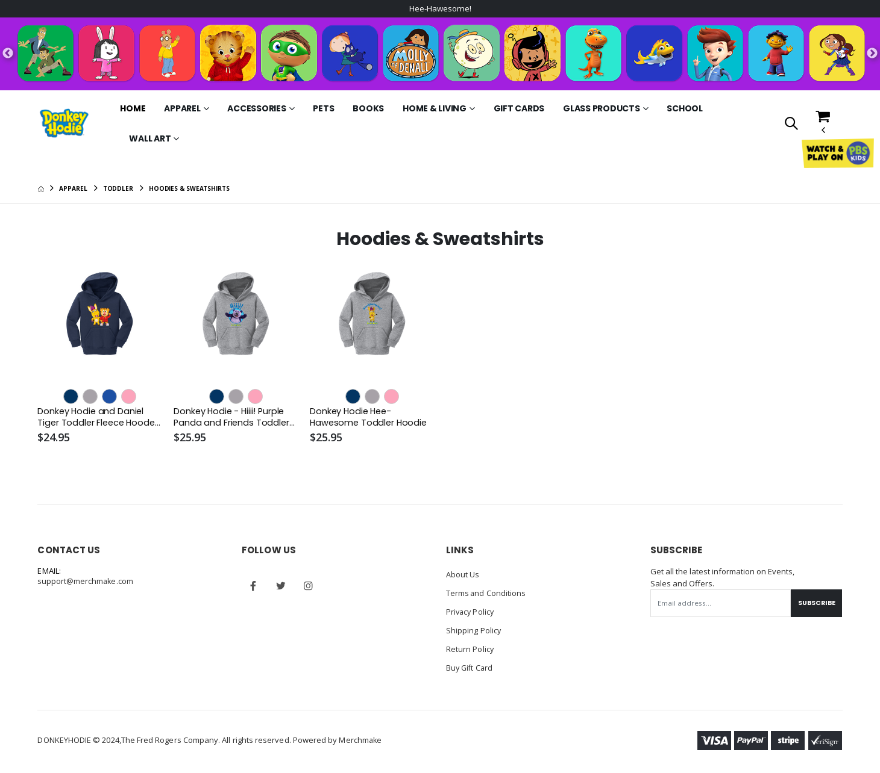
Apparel (182, 109)
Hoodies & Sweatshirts (189, 189)
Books (368, 109)
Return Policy (470, 647)
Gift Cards (519, 109)
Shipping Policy (473, 629)
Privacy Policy (471, 611)
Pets (323, 109)
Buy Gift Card (470, 665)
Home (132, 109)
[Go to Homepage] (64, 124)
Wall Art (150, 139)
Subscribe (815, 604)
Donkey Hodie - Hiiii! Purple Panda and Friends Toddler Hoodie (232, 418)
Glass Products (601, 109)
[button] (791, 125)
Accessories (256, 109)
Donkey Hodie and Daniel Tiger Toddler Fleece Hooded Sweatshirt (91, 418)
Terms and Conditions (486, 593)
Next (872, 54)
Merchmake (361, 738)
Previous (8, 54)
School (685, 109)
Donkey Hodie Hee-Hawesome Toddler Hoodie (370, 418)
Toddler (118, 189)
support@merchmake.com (85, 582)
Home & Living (435, 109)
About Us (463, 575)
